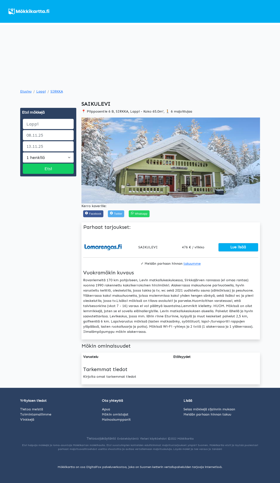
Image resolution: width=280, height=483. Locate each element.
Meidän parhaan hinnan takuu (207, 414)
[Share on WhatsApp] (139, 213)
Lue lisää (238, 247)
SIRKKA (56, 91)
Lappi (41, 91)
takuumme (192, 263)
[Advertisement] (140, 55)
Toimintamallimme (35, 414)
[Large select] (48, 157)
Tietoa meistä (31, 409)
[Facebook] (93, 213)
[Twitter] (116, 213)
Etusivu (26, 91)
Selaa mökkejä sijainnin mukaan (209, 409)
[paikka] (48, 124)
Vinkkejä (27, 419)
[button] (94, 160)
